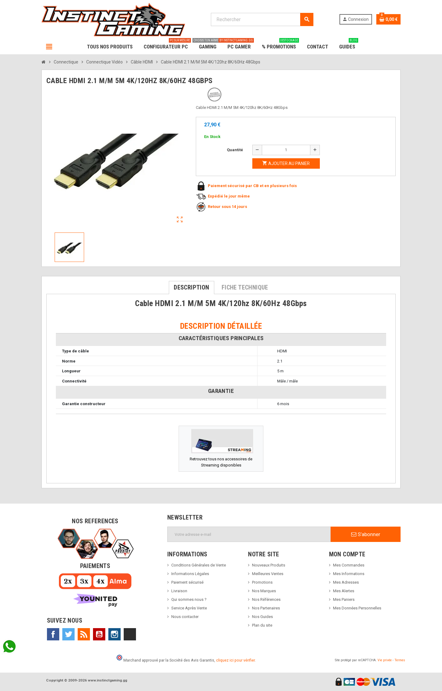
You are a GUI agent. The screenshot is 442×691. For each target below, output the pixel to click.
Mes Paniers (344, 599)
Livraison (179, 591)
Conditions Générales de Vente (198, 565)
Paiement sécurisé (187, 582)
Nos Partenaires (266, 608)
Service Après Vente (189, 608)
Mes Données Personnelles (357, 608)
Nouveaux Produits (268, 565)
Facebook (53, 634)
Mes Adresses (346, 582)
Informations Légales (190, 573)
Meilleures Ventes (267, 573)
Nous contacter (185, 616)
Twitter (68, 634)
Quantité (235, 150)
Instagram (114, 634)
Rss (84, 634)
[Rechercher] (262, 19)
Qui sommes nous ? (189, 599)
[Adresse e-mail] (249, 534)
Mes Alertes (343, 591)
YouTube (99, 634)
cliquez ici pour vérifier (235, 660)
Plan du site (262, 625)
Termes (399, 660)
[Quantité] (286, 150)
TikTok (130, 634)
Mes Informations (348, 573)
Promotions (262, 582)
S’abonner (365, 534)
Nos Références (266, 599)
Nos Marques (264, 591)
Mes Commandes (348, 565)
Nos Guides (262, 616)
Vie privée (385, 660)
